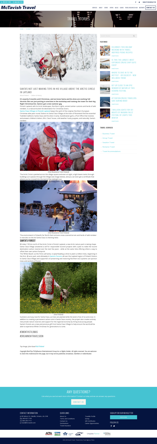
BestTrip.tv (142, 8)
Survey (87, 419)
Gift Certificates (90, 421)
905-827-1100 (6, 2)
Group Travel (108, 138)
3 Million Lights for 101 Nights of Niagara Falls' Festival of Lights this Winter (122, 113)
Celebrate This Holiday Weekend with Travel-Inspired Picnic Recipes (122, 50)
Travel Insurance (65, 426)
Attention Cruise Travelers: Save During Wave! (124, 99)
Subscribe (123, 417)
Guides (122, 8)
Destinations (64, 423)
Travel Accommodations (112, 151)
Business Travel (109, 134)
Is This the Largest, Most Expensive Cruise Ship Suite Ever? (124, 62)
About (100, 8)
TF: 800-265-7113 (17, 2)
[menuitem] (95, 8)
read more (115, 56)
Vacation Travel (108, 142)
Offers (111, 8)
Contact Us (150, 8)
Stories (28, 29)
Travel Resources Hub (131, 8)
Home (21, 29)
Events (106, 8)
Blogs (116, 8)
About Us (63, 416)
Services (94, 8)
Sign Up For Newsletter (149, 2)
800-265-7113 (26, 421)
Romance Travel (109, 147)
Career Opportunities (92, 423)
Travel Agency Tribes (88, 440)
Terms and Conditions (67, 419)
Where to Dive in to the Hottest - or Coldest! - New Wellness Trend (124, 75)
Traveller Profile (90, 416)
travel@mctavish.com (28, 423)
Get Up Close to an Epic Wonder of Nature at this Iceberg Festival (123, 88)
